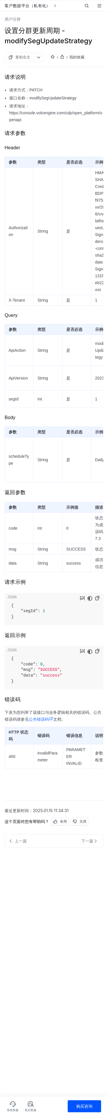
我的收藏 (76, 57)
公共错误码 (41, 719)
